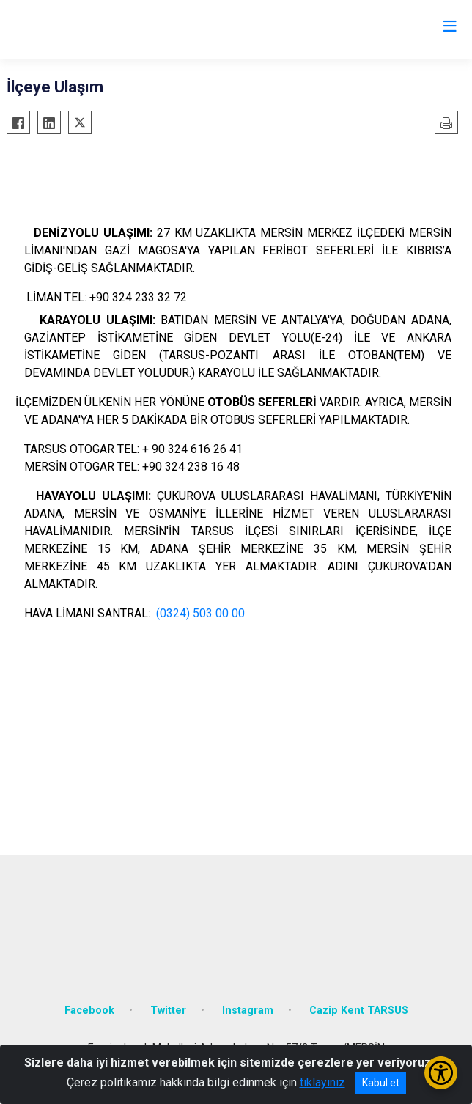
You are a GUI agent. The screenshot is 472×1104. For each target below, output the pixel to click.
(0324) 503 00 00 (200, 613)
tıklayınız (322, 1082)
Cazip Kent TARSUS (358, 1010)
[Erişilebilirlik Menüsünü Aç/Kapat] (440, 1072)
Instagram (247, 1010)
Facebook (89, 1010)
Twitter (168, 1010)
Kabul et (380, 1083)
